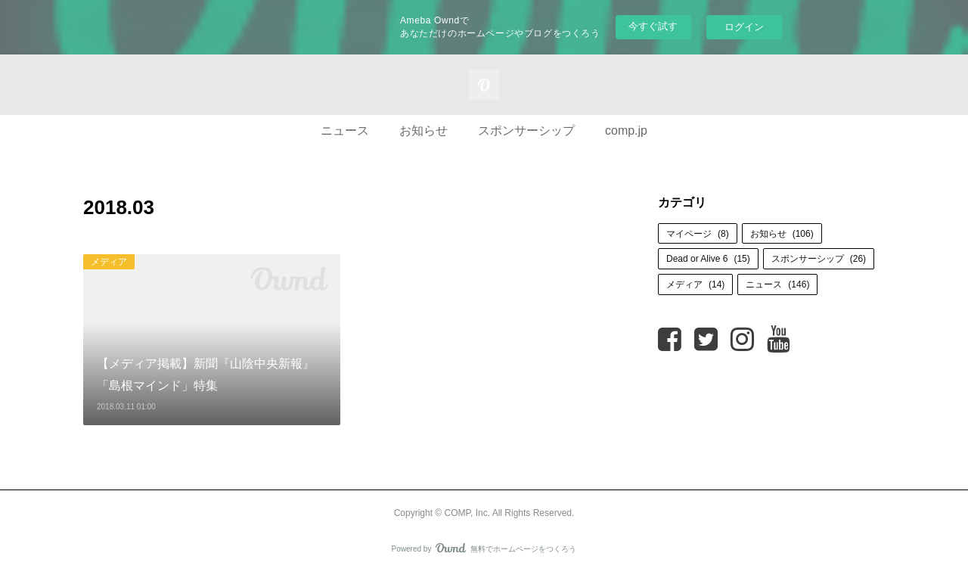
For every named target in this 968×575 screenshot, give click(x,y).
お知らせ (423, 130)
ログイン (744, 27)
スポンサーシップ (526, 130)
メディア (109, 261)
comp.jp (626, 130)
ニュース (345, 130)
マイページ (697, 233)
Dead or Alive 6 (708, 258)
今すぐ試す (653, 26)
